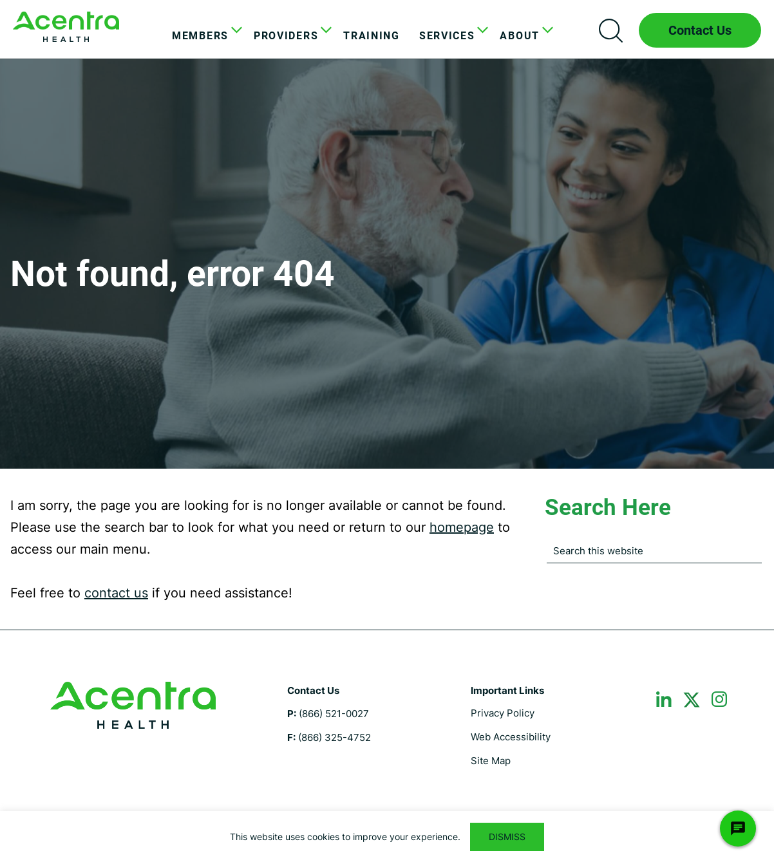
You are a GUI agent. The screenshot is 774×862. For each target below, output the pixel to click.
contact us (116, 593)
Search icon (610, 30)
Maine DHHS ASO (66, 27)
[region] (387, 836)
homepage (461, 527)
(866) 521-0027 (334, 713)
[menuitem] (203, 36)
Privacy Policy (502, 713)
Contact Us (700, 30)
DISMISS (507, 836)
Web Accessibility (511, 737)
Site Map (491, 760)
